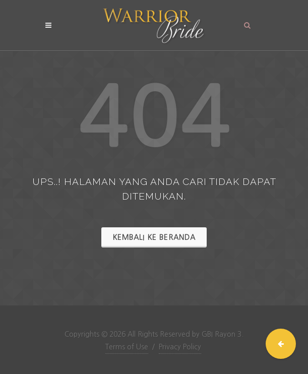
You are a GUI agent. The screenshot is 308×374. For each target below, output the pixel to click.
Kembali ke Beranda (154, 237)
